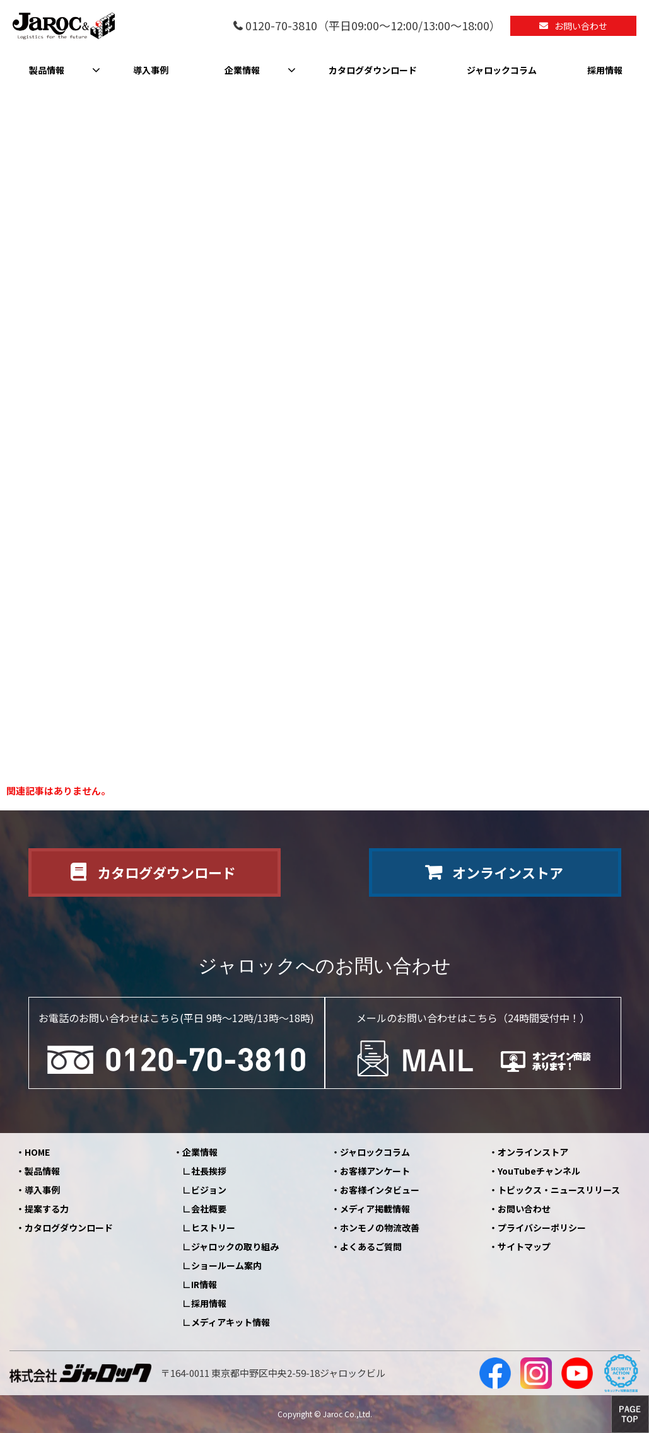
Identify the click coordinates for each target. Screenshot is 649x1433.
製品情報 (46, 70)
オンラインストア (507, 872)
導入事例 (150, 70)
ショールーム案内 (226, 1265)
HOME (37, 1152)
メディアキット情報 (230, 1322)
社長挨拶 (208, 1171)
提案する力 (47, 1208)
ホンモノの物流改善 (379, 1227)
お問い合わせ (580, 26)
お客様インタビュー (379, 1189)
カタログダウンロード (373, 70)
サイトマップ (524, 1246)
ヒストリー (213, 1227)
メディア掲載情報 (375, 1208)
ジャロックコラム (502, 70)
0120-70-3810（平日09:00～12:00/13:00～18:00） (373, 26)
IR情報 (204, 1284)
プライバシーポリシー (542, 1227)
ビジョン (208, 1189)
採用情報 (605, 70)
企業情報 (242, 70)
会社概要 (208, 1208)
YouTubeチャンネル (539, 1171)
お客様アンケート (375, 1171)
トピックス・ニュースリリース (559, 1189)
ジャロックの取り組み (235, 1246)
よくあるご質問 (371, 1246)
